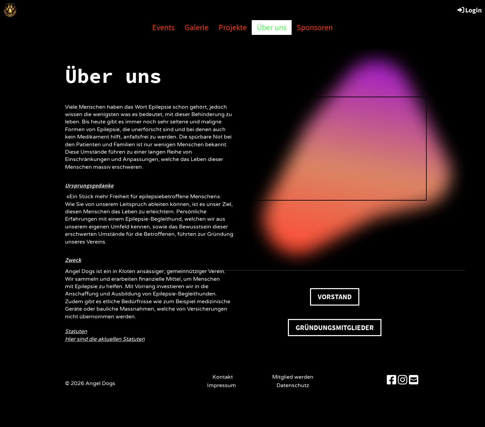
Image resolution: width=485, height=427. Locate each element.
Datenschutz (293, 385)
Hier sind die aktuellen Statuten (105, 339)
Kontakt (223, 377)
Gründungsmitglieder (335, 327)
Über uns (272, 27)
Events (163, 27)
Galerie (196, 27)
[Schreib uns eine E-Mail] (413, 380)
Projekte (233, 27)
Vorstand (335, 296)
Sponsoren (315, 27)
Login (469, 10)
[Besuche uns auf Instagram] (402, 380)
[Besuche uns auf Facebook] (391, 380)
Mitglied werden (292, 377)
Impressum (223, 385)
